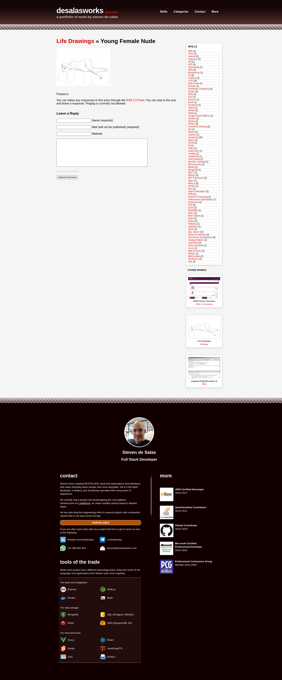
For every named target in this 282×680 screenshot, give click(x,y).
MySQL (191, 175)
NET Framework (196, 178)
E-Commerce (207, 304)
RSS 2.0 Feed (135, 100)
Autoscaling (193, 67)
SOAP (191, 229)
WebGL (191, 253)
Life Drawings (75, 41)
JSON (191, 143)
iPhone (191, 132)
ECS (190, 97)
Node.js (191, 183)
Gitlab (191, 113)
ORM (190, 194)
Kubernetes (193, 151)
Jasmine (192, 134)
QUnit (191, 207)
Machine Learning (196, 161)
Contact (200, 11)
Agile (190, 51)
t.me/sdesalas (114, 539)
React (191, 213)
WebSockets (194, 256)
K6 (189, 145)
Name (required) (102, 120)
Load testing (194, 159)
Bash (110, 597)
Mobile (191, 167)
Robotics (192, 224)
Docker (191, 91)
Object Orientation (196, 191)
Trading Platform (196, 240)
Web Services (194, 251)
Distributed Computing (198, 89)
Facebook (192, 105)
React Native (194, 215)
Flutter (191, 107)
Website (97, 133)
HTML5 (191, 124)
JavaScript (193, 137)
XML (190, 261)
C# (189, 75)
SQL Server (193, 232)
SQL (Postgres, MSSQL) (120, 614)
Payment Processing (198, 197)
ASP (190, 64)
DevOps (192, 86)
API (189, 62)
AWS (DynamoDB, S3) (119, 623)
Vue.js (191, 248)
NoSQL (191, 186)
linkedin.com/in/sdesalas (80, 539)
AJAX (190, 53)
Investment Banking (197, 126)
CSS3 (191, 80)
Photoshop (193, 202)
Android (191, 56)
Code (204, 384)
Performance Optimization (200, 199)
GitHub (191, 110)
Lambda (192, 153)
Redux (191, 221)
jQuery (191, 140)
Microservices (194, 164)
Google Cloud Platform (199, 116)
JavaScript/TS (114, 648)
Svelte (71, 648)
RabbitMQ (193, 210)
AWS (190, 70)
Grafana (192, 118)
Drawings (204, 344)
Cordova (192, 78)
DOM (190, 94)
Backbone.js (194, 72)
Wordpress (193, 259)
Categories (181, 11)
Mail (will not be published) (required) (115, 127)
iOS (190, 129)
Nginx (191, 180)
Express (72, 589)
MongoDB (192, 170)
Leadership (193, 156)
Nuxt (190, 188)
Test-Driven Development (200, 237)
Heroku (191, 121)
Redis (191, 218)
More (215, 11)
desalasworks (79, 10)
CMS (197, 304)
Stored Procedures (197, 234)
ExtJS (191, 102)
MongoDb (73, 614)
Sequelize (192, 226)
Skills (163, 11)
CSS (70, 657)
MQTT (191, 172)
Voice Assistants (196, 245)
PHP (190, 205)
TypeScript (193, 242)
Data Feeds (193, 83)
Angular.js (192, 59)
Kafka (191, 148)
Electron (192, 99)
